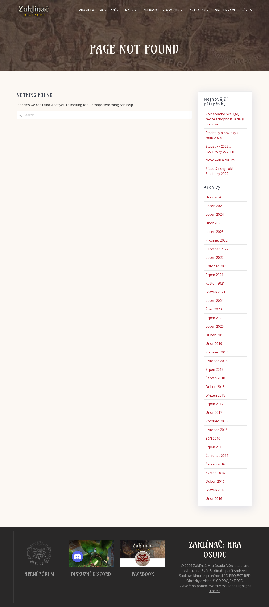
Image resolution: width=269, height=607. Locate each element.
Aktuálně (197, 10)
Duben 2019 (215, 335)
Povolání (108, 10)
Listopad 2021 (217, 266)
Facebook (143, 574)
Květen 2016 (215, 472)
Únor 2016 (214, 498)
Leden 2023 (215, 231)
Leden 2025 (215, 206)
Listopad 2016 (217, 429)
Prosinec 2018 (217, 352)
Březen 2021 (215, 292)
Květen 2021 (215, 283)
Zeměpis (150, 10)
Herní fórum (39, 574)
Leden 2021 (215, 300)
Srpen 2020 (214, 317)
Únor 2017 (214, 412)
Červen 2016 (215, 464)
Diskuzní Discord (91, 574)
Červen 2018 (215, 378)
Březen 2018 (215, 395)
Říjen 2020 (214, 309)
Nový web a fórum (220, 160)
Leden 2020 (215, 326)
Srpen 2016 (214, 447)
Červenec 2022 (217, 249)
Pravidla (86, 10)
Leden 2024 (215, 214)
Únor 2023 (214, 223)
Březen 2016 (215, 490)
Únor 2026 (214, 197)
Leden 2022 (215, 257)
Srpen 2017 (214, 404)
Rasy (129, 10)
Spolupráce (225, 10)
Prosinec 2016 (217, 421)
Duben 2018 (215, 386)
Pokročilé (171, 10)
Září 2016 (213, 438)
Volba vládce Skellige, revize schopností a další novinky (225, 119)
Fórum (247, 10)
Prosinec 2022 (217, 240)
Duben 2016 (215, 481)
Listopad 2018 (217, 361)
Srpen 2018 (214, 369)
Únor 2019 (214, 343)
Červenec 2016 (217, 455)
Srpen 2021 (214, 274)
